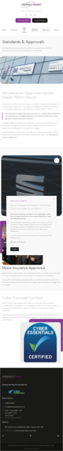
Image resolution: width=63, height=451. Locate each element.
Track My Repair (40, 20)
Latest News (30, 11)
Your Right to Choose (24, 30)
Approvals (45, 30)
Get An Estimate (23, 20)
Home (23, 11)
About (4, 30)
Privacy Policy (28, 448)
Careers (56, 30)
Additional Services (34, 29)
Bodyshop (14, 30)
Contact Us (38, 11)
